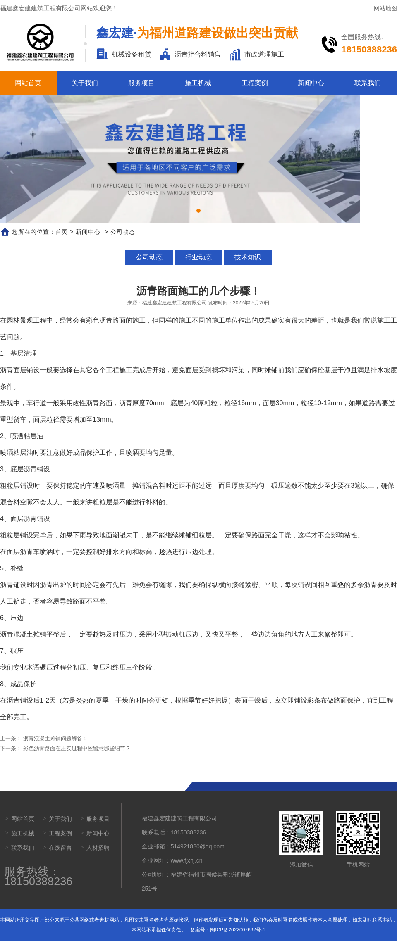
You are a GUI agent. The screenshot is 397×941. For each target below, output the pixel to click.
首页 (61, 231)
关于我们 (85, 82)
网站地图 (385, 8)
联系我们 (367, 82)
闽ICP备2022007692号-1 (237, 930)
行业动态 (198, 257)
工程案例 (255, 82)
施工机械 (198, 82)
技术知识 (247, 257)
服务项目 (141, 82)
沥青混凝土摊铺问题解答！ (55, 738)
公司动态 (149, 257)
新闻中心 (311, 82)
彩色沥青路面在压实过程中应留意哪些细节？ (76, 748)
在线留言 (60, 847)
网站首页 (28, 82)
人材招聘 (98, 847)
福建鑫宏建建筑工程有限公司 (174, 303)
